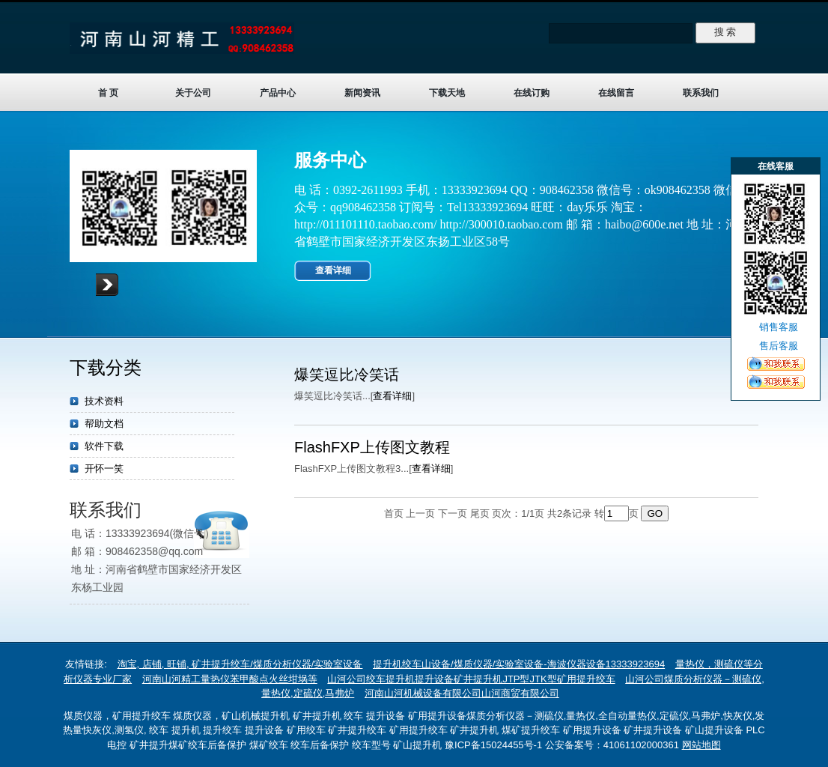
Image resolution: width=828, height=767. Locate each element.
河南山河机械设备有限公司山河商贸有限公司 (462, 693)
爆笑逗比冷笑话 (346, 374)
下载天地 (447, 93)
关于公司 (193, 93)
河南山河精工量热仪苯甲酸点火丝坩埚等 (229, 679)
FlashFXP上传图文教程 (372, 447)
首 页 (108, 93)
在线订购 (532, 93)
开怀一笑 (104, 468)
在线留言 (616, 93)
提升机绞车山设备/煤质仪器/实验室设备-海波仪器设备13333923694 (519, 664)
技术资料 (104, 401)
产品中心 (278, 93)
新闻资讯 (362, 93)
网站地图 (701, 745)
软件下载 (104, 446)
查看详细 (333, 270)
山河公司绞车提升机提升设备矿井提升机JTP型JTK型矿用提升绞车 (471, 679)
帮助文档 (104, 423)
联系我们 (701, 93)
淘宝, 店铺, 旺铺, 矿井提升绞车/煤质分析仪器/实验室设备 (240, 664)
